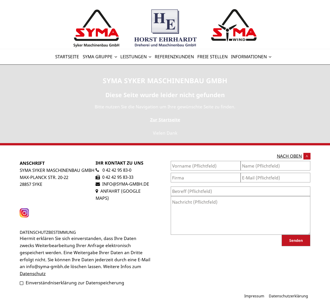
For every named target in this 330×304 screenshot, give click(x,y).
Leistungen (136, 56)
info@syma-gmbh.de (125, 184)
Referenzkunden (174, 56)
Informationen (251, 56)
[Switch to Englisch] (274, 54)
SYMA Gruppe (100, 56)
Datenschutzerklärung (288, 296)
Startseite (67, 56)
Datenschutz (33, 273)
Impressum (254, 296)
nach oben (289, 156)
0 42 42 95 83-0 (116, 170)
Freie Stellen (212, 56)
